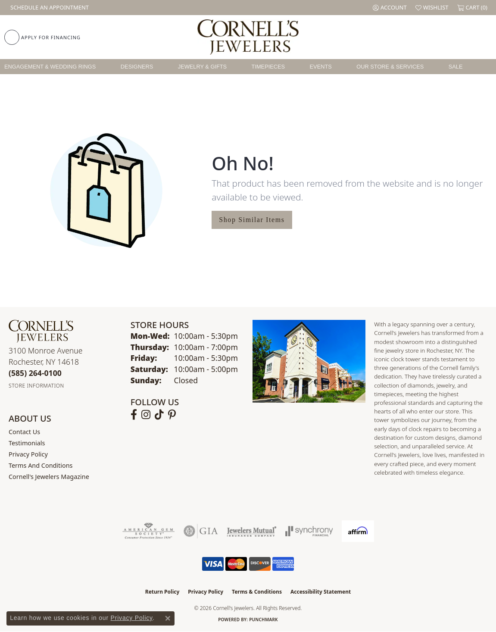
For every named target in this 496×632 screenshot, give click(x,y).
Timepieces (268, 66)
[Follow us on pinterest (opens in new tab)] (172, 415)
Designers (137, 66)
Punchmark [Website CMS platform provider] (263, 619)
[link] (49, 7)
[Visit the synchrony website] (309, 531)
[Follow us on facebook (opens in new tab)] (134, 415)
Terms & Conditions (257, 591)
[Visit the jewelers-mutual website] (251, 531)
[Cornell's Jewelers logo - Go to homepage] (248, 37)
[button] (390, 7)
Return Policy (162, 591)
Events (321, 66)
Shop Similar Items (251, 219)
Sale (456, 66)
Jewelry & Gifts (202, 66)
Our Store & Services (390, 66)
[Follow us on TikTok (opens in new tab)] (159, 415)
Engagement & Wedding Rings (50, 66)
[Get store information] (36, 385)
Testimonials (27, 443)
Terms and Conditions (40, 465)
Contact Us (24, 432)
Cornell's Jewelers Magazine (49, 476)
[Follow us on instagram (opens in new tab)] (145, 415)
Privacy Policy (28, 454)
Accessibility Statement (320, 591)
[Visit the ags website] (148, 531)
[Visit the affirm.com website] (358, 531)
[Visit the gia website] (201, 531)
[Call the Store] (35, 373)
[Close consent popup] (167, 618)
